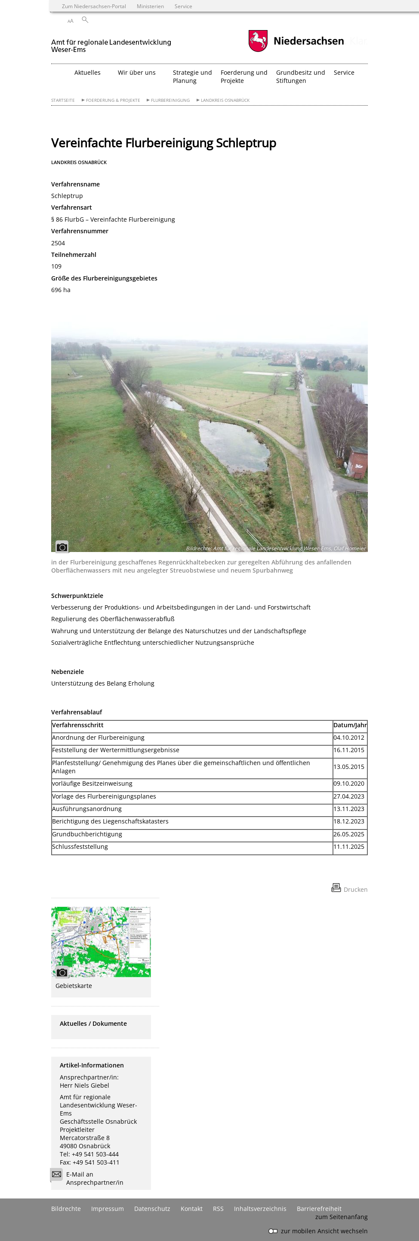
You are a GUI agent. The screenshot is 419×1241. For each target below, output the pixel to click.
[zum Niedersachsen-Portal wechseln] (296, 51)
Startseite (63, 100)
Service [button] (344, 72)
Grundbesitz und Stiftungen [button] (300, 76)
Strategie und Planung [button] (192, 76)
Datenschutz (152, 1208)
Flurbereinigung (170, 100)
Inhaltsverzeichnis (260, 1208)
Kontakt (192, 1208)
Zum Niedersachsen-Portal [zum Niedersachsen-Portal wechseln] (94, 6)
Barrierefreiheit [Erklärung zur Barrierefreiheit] (319, 1208)
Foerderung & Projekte (113, 100)
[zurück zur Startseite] (111, 42)
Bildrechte (66, 1208)
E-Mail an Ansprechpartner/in (89, 1178)
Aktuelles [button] (87, 72)
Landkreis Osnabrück (225, 100)
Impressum (107, 1208)
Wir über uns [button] (137, 72)
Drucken (356, 889)
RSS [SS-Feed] (218, 1208)
